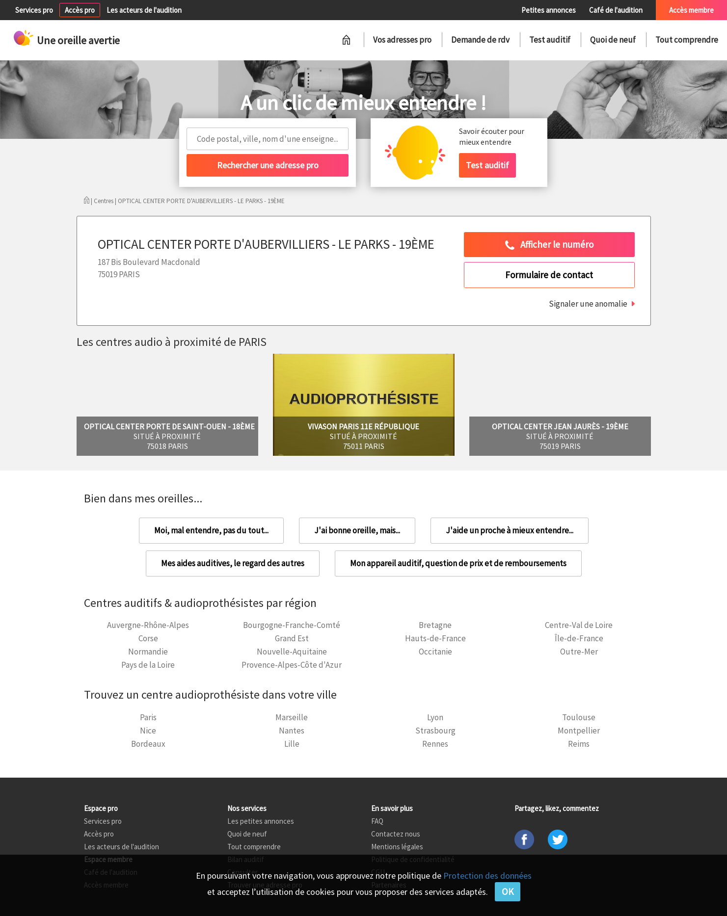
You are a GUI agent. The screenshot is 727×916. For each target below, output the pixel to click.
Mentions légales (397, 846)
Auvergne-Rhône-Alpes (148, 625)
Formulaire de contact (549, 275)
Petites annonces (548, 10)
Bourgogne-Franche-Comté (291, 625)
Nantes (291, 730)
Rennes (435, 743)
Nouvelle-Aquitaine (292, 651)
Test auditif (549, 39)
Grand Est (292, 638)
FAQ (377, 821)
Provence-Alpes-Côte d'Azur (292, 664)
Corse (148, 638)
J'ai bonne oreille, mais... (357, 530)
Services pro (34, 10)
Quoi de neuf (613, 39)
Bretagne (435, 625)
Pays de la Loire (148, 664)
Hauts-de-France (435, 638)
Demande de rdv (480, 39)
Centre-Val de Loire (579, 625)
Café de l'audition (616, 10)
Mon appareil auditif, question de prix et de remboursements (458, 563)
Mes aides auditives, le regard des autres (232, 563)
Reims (579, 743)
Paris (148, 717)
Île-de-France (579, 638)
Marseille (291, 717)
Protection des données (487, 875)
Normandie (148, 651)
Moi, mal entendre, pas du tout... (211, 530)
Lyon (435, 717)
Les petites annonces (260, 821)
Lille (291, 743)
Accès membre (691, 10)
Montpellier (579, 730)
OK (507, 891)
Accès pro (80, 10)
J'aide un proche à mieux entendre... (509, 530)
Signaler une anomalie (588, 303)
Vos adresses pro (402, 39)
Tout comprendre (686, 39)
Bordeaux (148, 743)
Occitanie (435, 651)
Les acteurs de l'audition (144, 10)
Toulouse (578, 717)
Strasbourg (435, 730)
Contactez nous (395, 833)
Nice (148, 730)
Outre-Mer (579, 651)
